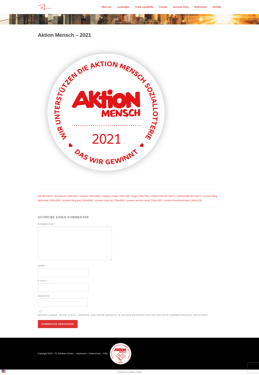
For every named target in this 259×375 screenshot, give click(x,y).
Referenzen (200, 7)
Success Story (181, 7)
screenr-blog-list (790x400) (109, 200)
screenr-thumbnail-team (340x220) (183, 200)
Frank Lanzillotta (144, 7)
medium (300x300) (89, 196)
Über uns (107, 7)
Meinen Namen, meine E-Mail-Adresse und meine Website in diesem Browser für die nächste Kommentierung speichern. (123, 315)
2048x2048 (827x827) (189, 196)
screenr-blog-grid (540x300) (77, 200)
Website (43, 296)
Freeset (163, 7)
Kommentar (47, 224)
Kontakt (217, 7)
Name (42, 265)
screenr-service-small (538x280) (144, 200)
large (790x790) (140, 196)
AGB (105, 353)
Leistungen (123, 7)
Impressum (81, 353)
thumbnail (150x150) (66, 196)
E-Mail (43, 281)
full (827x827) (45, 196)
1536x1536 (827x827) (163, 196)
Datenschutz (95, 353)
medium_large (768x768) (116, 196)
